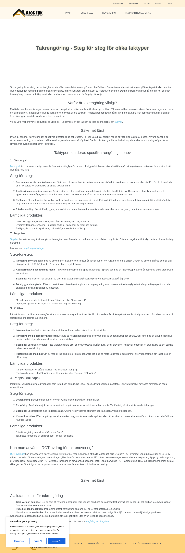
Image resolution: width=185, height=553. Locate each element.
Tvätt (70, 12)
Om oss (146, 3)
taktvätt (118, 122)
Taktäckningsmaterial (139, 12)
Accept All (56, 541)
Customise (19, 541)
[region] (37, 532)
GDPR (169, 3)
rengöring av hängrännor (98, 521)
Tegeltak (14, 239)
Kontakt (158, 3)
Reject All (38, 541)
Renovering (110, 12)
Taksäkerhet (133, 3)
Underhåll (88, 12)
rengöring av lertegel (33, 248)
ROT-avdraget (17, 454)
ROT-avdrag (118, 3)
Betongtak (15, 166)
